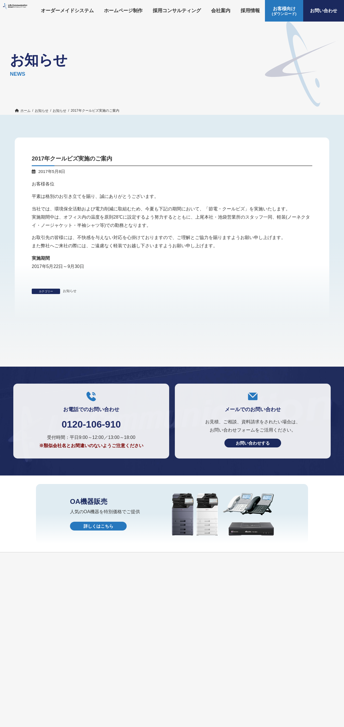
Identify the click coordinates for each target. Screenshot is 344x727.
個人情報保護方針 (102, 722)
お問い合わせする (253, 507)
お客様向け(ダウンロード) (272, 712)
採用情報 (203, 712)
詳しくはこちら (98, 590)
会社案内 (177, 712)
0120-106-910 (91, 487)
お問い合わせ (30, 722)
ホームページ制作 (91, 712)
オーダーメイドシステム (41, 712)
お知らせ (70, 291)
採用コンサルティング (138, 712)
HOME (134, 722)
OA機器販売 (64, 722)
